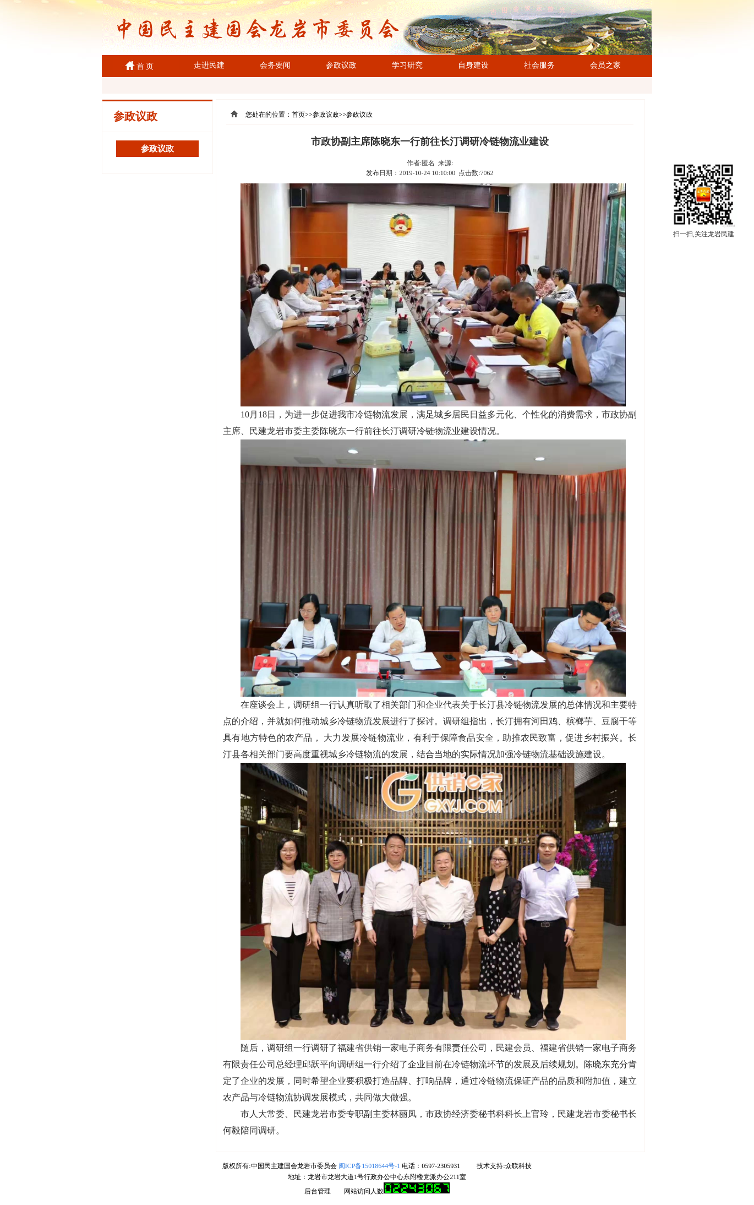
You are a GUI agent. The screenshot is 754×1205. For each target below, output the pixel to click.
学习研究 (407, 65)
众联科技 (518, 1166)
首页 (298, 114)
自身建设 (473, 65)
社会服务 (539, 65)
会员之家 (605, 65)
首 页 (143, 66)
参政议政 (341, 65)
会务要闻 (275, 65)
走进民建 (209, 65)
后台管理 (317, 1191)
